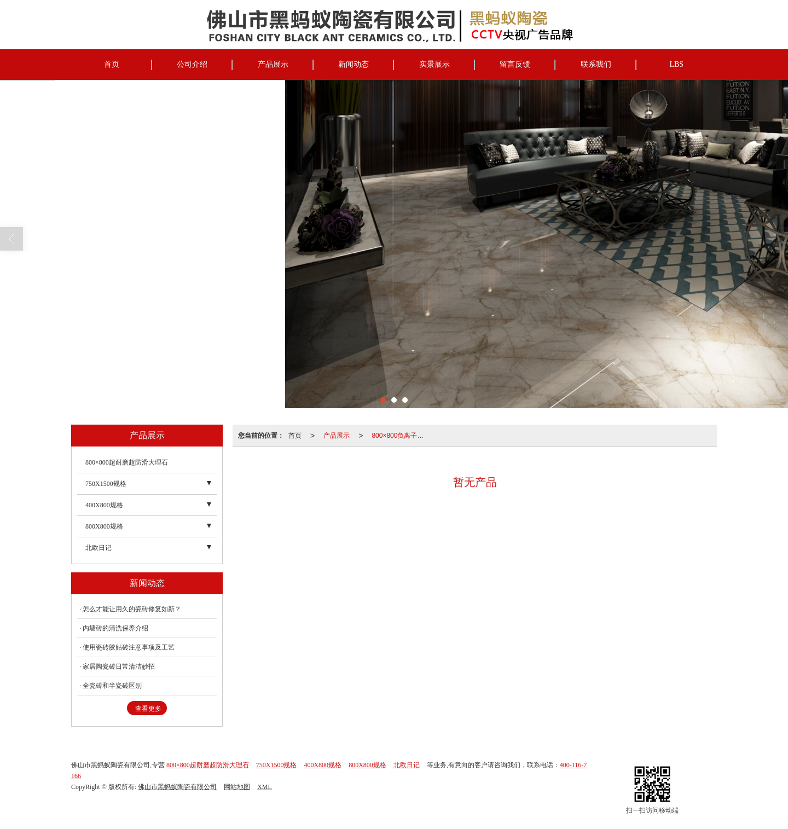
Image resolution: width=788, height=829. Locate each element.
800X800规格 (104, 526)
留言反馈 (515, 64)
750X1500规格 (105, 484)
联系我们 (596, 64)
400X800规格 (104, 505)
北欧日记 (98, 548)
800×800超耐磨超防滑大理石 (126, 462)
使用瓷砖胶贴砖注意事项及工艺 (129, 647)
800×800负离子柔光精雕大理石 (401, 435)
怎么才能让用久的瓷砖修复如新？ (132, 609)
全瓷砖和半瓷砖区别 (112, 685)
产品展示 (273, 64)
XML (264, 787)
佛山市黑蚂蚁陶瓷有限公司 (177, 787)
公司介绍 (192, 64)
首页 (111, 64)
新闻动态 (353, 64)
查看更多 (148, 708)
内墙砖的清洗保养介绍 (115, 628)
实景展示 (434, 64)
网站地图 (237, 787)
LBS (676, 64)
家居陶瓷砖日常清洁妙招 (119, 666)
